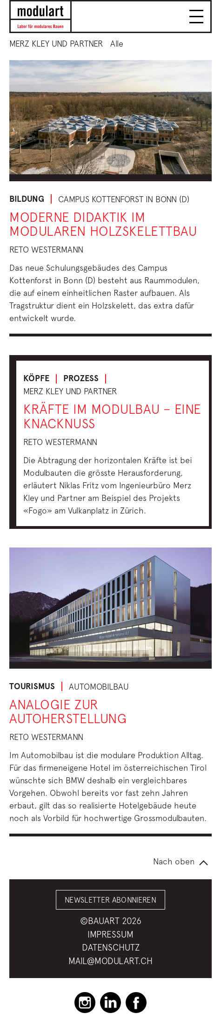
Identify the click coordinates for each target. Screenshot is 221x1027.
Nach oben (173, 861)
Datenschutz (111, 947)
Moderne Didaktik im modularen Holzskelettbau (103, 224)
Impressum (110, 934)
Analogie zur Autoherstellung (68, 711)
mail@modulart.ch (110, 961)
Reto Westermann (46, 249)
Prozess (81, 378)
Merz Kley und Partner (56, 43)
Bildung (26, 199)
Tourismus (32, 686)
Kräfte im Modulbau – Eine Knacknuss (112, 416)
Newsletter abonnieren (110, 900)
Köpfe (36, 378)
